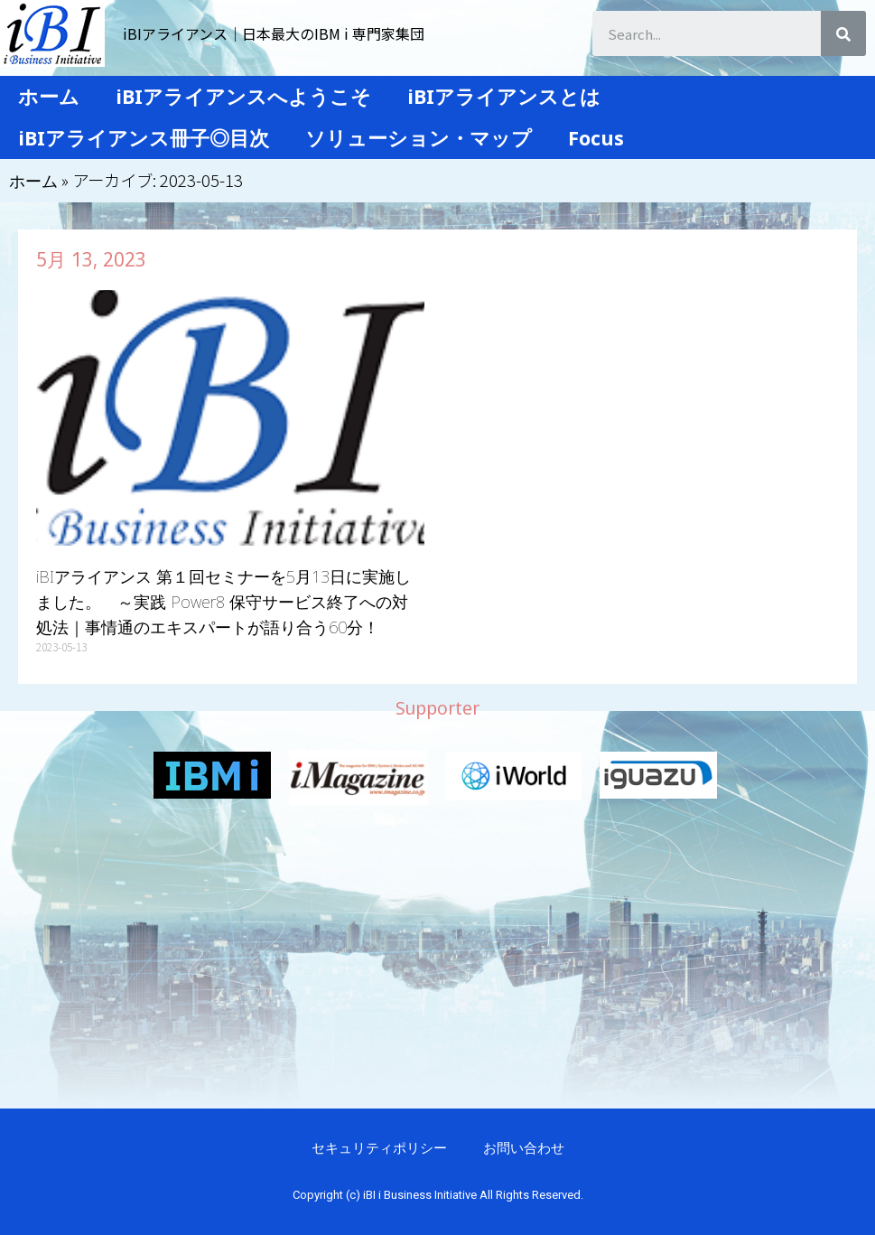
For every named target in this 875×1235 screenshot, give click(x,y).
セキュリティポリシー (379, 1147)
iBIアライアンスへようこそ (243, 96)
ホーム (48, 96)
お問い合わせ (523, 1147)
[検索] (843, 33)
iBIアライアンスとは (503, 96)
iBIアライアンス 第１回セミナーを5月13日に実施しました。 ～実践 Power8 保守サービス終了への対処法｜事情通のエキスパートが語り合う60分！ (223, 602)
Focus (596, 138)
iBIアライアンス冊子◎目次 (143, 138)
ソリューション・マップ (418, 138)
